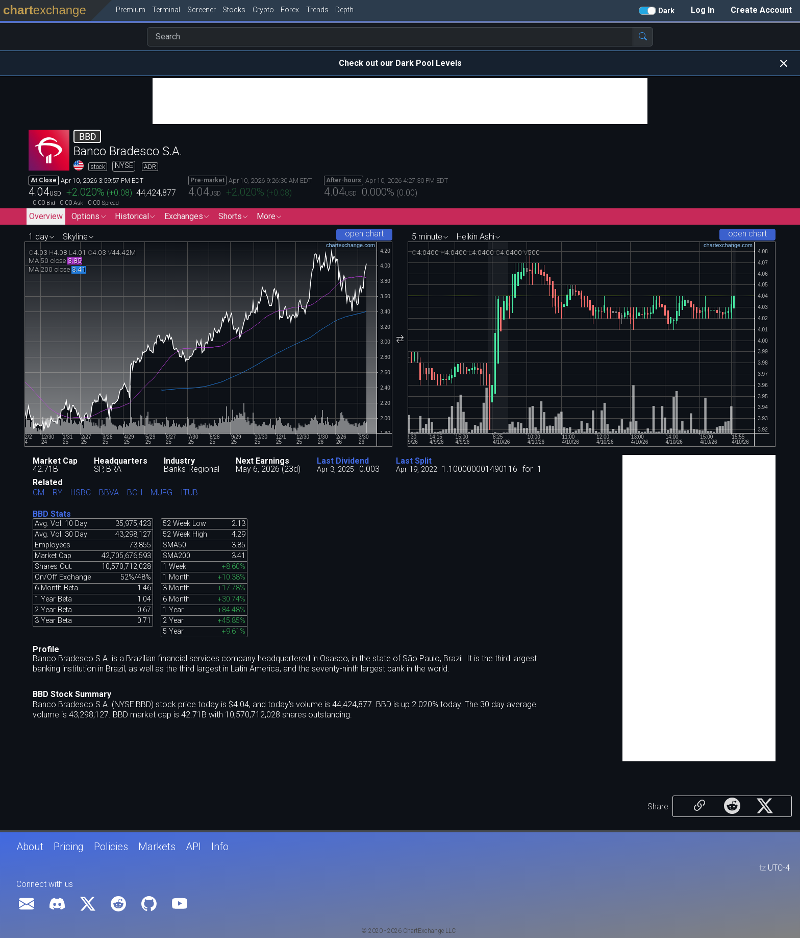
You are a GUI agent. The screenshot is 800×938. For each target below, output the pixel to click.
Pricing (69, 846)
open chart (364, 233)
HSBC (80, 493)
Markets (157, 846)
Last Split (414, 461)
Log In (702, 10)
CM (38, 493)
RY (57, 493)
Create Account (761, 10)
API (193, 846)
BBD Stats (52, 514)
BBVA (109, 493)
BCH (134, 493)
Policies (111, 846)
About (29, 846)
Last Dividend (343, 461)
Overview (46, 216)
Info (220, 846)
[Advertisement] (400, 101)
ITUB (189, 493)
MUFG (161, 493)
